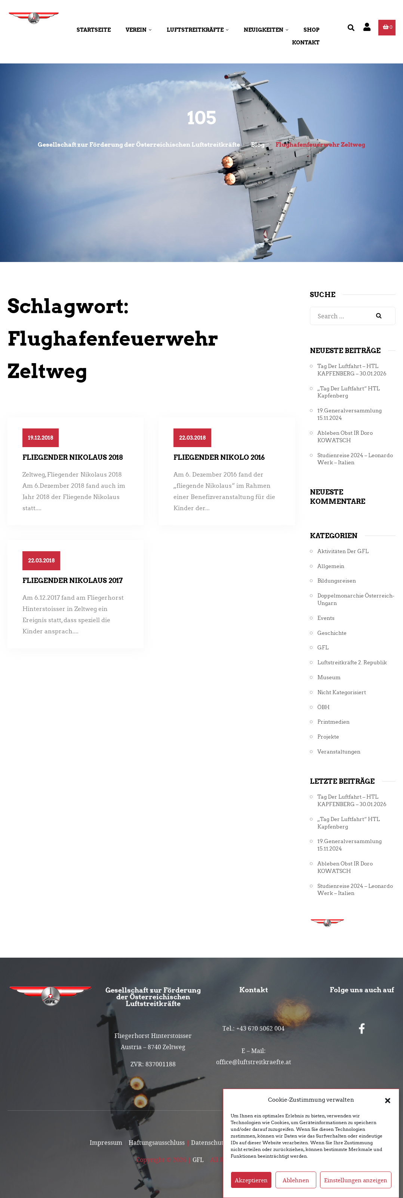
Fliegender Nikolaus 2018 (72, 457)
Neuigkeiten (266, 29)
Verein (139, 29)
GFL (323, 648)
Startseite (94, 29)
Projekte (328, 737)
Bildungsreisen (336, 581)
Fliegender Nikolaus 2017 (72, 580)
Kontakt (306, 42)
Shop (312, 29)
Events (326, 618)
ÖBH (323, 707)
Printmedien (333, 722)
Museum (329, 677)
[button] (387, 1112)
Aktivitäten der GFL (343, 551)
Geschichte (332, 633)
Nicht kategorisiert (341, 692)
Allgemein (330, 566)
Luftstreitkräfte (198, 29)
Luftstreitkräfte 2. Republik (352, 662)
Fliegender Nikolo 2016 (219, 457)
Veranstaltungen (338, 752)
